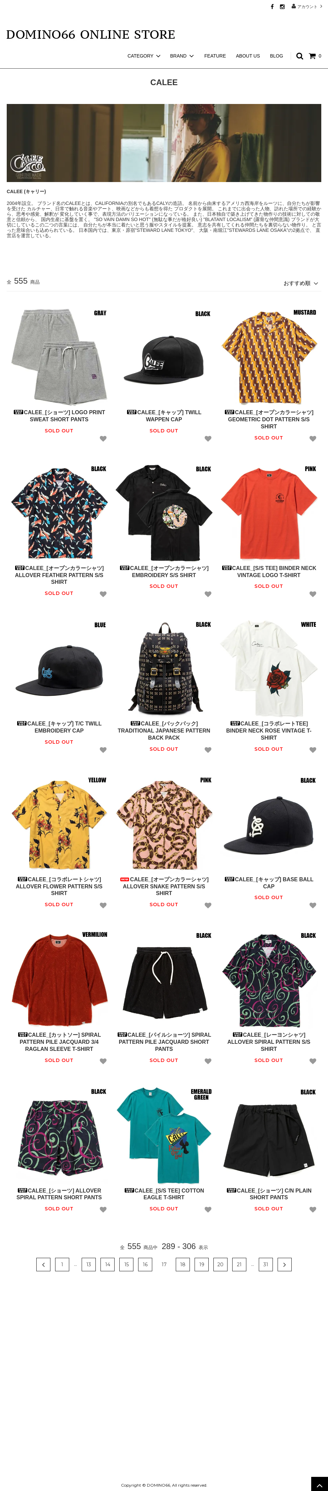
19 (201, 1262)
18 (183, 1262)
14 (107, 1262)
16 (145, 1262)
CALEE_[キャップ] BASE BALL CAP (269, 880)
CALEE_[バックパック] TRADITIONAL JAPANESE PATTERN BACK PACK (164, 728)
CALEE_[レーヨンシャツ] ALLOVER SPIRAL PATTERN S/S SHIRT (268, 1039)
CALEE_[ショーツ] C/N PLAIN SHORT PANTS (269, 1191)
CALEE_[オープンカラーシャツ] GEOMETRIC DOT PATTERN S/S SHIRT (269, 417)
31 (265, 1262)
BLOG (276, 43)
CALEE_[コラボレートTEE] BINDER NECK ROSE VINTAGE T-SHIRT (269, 728)
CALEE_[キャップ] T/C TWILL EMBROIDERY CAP (58, 724)
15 (126, 1262)
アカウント (307, 6)
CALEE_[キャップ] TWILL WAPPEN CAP (163, 413)
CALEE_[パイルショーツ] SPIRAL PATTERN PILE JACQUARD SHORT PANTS (164, 1039)
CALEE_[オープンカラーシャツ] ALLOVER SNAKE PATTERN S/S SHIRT (164, 884)
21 (239, 1262)
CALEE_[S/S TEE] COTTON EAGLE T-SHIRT (164, 1191)
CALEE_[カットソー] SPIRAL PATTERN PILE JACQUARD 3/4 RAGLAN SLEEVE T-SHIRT (59, 1039)
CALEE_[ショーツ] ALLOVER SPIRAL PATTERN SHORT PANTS (59, 1191)
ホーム (13, 64)
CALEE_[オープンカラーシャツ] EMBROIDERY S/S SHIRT (164, 569)
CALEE (35, 64)
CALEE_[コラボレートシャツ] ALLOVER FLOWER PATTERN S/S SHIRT (59, 884)
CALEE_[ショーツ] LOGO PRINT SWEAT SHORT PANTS (59, 413)
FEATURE (215, 43)
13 (88, 1262)
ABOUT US (248, 43)
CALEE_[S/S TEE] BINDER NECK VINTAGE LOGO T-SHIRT (269, 569)
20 (220, 1262)
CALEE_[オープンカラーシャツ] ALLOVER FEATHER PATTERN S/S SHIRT (59, 572)
